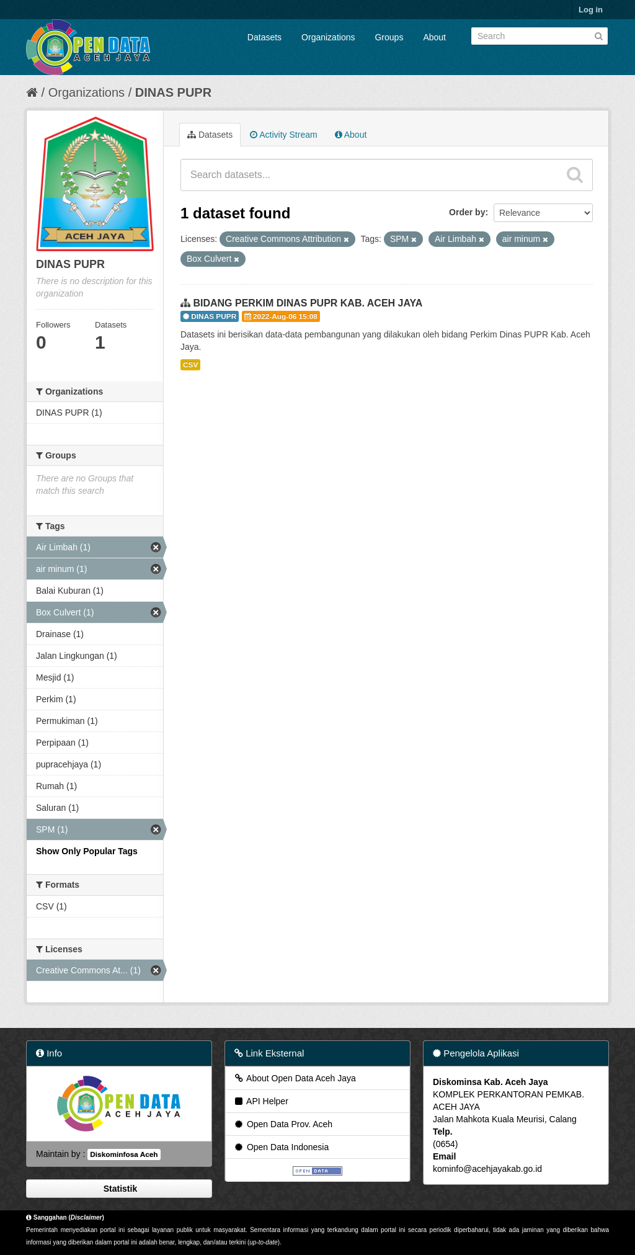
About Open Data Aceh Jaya (294, 1078)
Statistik (119, 1189)
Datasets (264, 37)
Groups (389, 37)
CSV (190, 364)
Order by (467, 212)
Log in (591, 9)
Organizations (328, 37)
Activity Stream (283, 135)
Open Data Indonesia (281, 1147)
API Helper (260, 1101)
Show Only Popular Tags (87, 851)
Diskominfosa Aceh (124, 1154)
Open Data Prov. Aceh (282, 1124)
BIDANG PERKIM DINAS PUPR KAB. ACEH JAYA (307, 303)
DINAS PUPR (173, 92)
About (434, 37)
